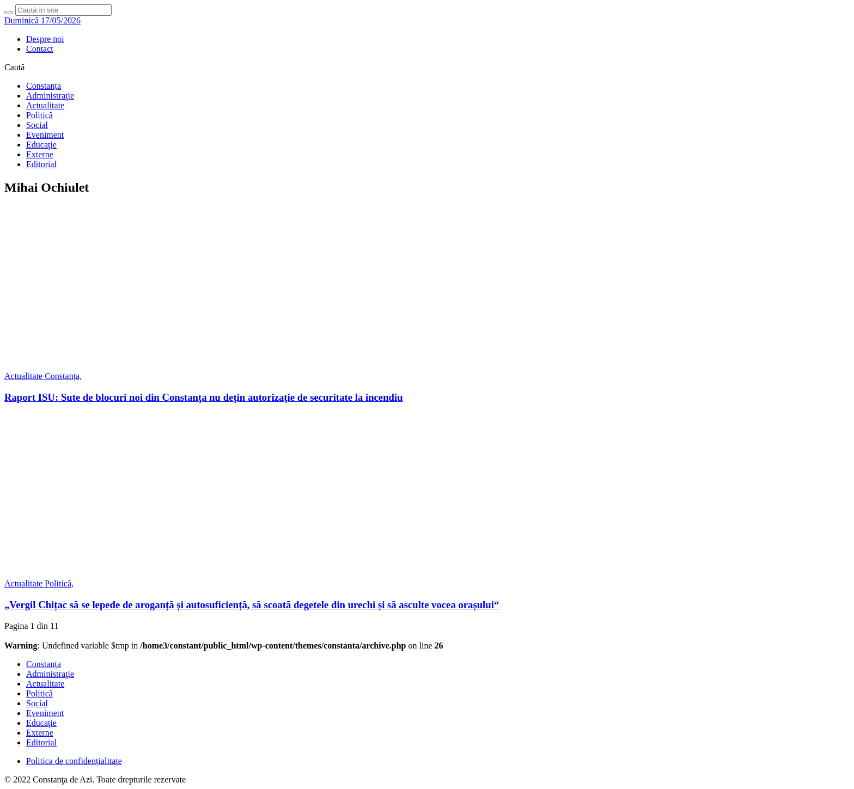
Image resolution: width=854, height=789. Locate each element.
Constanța (43, 85)
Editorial (41, 164)
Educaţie (41, 144)
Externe (39, 154)
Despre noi (45, 39)
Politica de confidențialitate (74, 761)
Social (37, 125)
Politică (39, 115)
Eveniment (45, 134)
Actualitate (45, 105)
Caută (14, 67)
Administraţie (50, 95)
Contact (39, 48)
